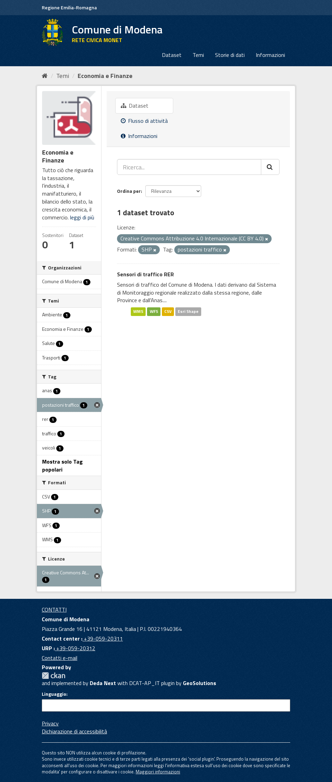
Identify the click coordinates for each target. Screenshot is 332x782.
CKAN (53, 675)
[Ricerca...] (189, 167)
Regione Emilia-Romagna (69, 7)
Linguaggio (54, 694)
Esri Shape (188, 311)
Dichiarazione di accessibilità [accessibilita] (74, 731)
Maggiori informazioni (158, 771)
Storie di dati (230, 55)
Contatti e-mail (59, 658)
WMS (138, 311)
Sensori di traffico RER (145, 274)
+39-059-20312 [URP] (75, 648)
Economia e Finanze (105, 75)
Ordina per (129, 191)
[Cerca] (270, 167)
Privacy (50, 723)
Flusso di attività (144, 121)
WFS (154, 311)
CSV (168, 311)
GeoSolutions (199, 683)
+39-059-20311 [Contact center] (102, 638)
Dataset (172, 55)
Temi (198, 55)
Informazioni (270, 55)
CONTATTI (54, 609)
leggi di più (82, 217)
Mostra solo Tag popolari (62, 465)
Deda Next (103, 683)
